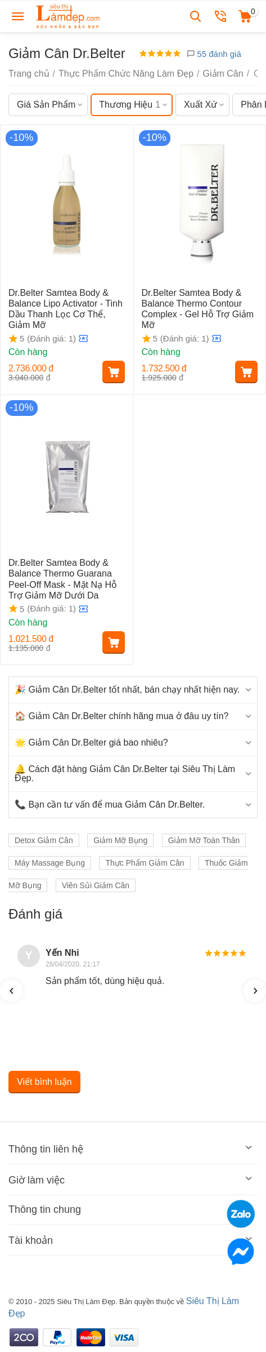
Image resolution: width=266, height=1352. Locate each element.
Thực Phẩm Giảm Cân (144, 862)
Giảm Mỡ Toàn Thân (204, 840)
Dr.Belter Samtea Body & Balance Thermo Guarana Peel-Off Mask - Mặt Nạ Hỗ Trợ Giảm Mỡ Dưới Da (62, 579)
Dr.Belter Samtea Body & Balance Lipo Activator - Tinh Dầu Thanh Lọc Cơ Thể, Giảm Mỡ (65, 309)
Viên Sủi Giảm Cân (95, 885)
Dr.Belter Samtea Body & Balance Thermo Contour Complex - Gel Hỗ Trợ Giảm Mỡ (198, 309)
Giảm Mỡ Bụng (120, 840)
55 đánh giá (213, 54)
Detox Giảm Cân (44, 840)
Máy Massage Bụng (50, 862)
